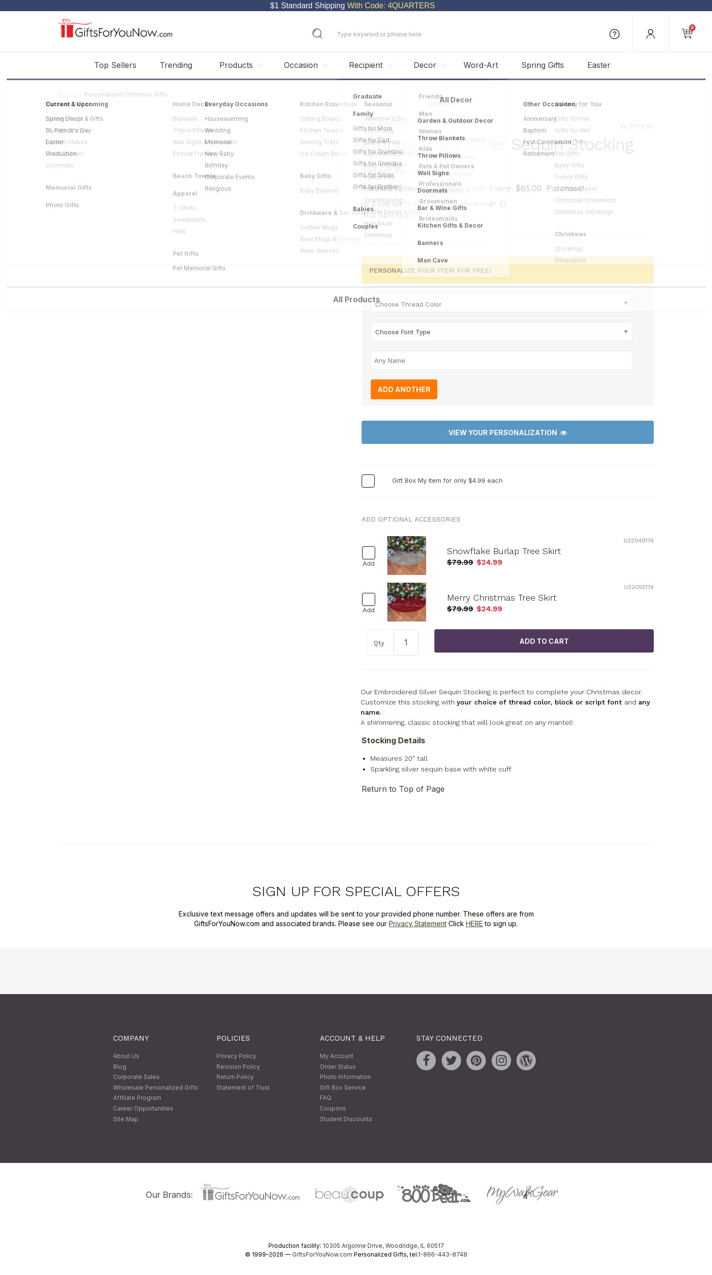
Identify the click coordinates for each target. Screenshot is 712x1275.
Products (236, 65)
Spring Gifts (542, 65)
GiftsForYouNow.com (322, 1255)
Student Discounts (346, 1119)
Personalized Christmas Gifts (125, 94)
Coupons (333, 1108)
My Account (336, 1056)
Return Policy (235, 1077)
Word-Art (481, 65)
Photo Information (345, 1077)
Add (369, 564)
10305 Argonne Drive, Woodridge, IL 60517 (383, 1246)
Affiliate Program (137, 1098)
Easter (599, 65)
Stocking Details (393, 740)
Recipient (365, 65)
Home (67, 94)
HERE (474, 923)
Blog (119, 1066)
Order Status (338, 1066)
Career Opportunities (143, 1108)
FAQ (325, 1098)
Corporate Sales (136, 1077)
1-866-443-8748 (442, 1255)
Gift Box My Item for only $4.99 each (447, 481)
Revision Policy (238, 1066)
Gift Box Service (343, 1087)
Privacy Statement (418, 923)
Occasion (301, 65)
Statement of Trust (243, 1087)
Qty (379, 643)
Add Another (404, 389)
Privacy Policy (236, 1056)
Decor (425, 65)
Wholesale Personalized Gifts (155, 1087)
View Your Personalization (507, 432)
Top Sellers (115, 65)
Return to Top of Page (403, 789)
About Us (126, 1056)
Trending (176, 65)
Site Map (125, 1119)
